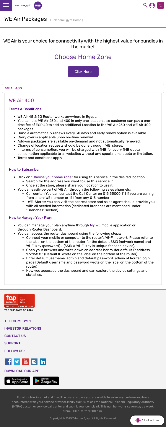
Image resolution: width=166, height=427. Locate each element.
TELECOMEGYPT (18, 321)
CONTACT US (15, 336)
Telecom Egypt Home (67, 20)
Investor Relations (22, 328)
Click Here (83, 71)
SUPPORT (12, 343)
